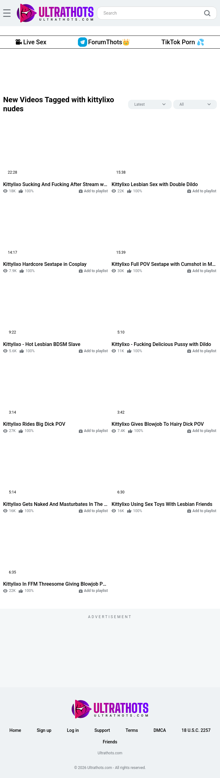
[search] (209, 13)
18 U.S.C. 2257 (196, 730)
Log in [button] (73, 730)
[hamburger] (7, 13)
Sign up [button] (44, 730)
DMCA (160, 730)
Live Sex (31, 42)
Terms (132, 730)
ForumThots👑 (104, 42)
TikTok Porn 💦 (182, 42)
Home (15, 730)
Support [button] (102, 730)
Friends (110, 741)
